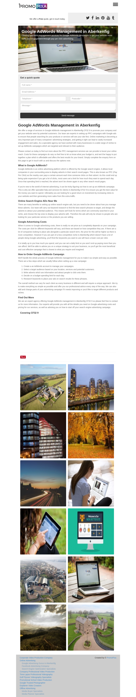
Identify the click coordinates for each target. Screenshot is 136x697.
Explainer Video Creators (30, 685)
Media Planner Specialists (33, 694)
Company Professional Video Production (37, 672)
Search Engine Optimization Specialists (39, 669)
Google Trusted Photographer (32, 683)
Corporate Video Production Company (36, 658)
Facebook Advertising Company (35, 666)
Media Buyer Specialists (32, 691)
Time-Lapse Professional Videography (36, 674)
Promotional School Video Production (36, 680)
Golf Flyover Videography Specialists (36, 677)
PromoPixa (111, 658)
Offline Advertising (27, 688)
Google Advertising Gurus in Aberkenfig (39, 663)
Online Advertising (27, 660)
